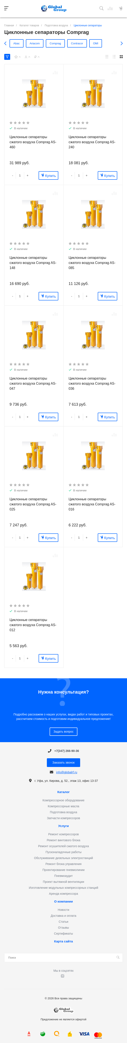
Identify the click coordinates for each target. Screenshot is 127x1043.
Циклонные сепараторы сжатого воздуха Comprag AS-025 (33, 504)
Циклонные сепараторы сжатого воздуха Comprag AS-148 (33, 263)
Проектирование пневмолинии (63, 870)
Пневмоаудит (63, 876)
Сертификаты (63, 933)
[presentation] (6, 43)
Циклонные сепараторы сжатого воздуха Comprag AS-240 (92, 142)
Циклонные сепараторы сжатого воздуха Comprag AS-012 (33, 625)
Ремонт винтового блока (63, 840)
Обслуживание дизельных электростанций (63, 858)
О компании (63, 901)
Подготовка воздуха (63, 812)
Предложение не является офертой (54, 8)
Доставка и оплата (63, 915)
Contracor (77, 43)
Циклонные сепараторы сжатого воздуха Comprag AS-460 (33, 142)
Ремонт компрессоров (63, 834)
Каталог (63, 792)
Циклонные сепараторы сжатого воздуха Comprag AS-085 (92, 263)
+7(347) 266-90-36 (66, 751)
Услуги (63, 826)
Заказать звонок (63, 762)
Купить (48, 176)
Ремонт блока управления (64, 864)
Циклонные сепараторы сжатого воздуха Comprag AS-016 (92, 504)
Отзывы (63, 927)
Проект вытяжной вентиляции (63, 881)
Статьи (63, 921)
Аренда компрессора (63, 893)
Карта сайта (63, 941)
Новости (63, 909)
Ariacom (35, 43)
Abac (16, 43)
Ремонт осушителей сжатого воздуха (63, 846)
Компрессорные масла (63, 806)
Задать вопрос (63, 731)
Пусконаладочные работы (63, 852)
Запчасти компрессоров (63, 818)
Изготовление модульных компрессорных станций (63, 887)
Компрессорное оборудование (64, 800)
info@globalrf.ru (66, 772)
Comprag (55, 43)
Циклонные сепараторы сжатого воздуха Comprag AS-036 (92, 383)
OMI (95, 43)
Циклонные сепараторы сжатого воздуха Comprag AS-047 (33, 383)
